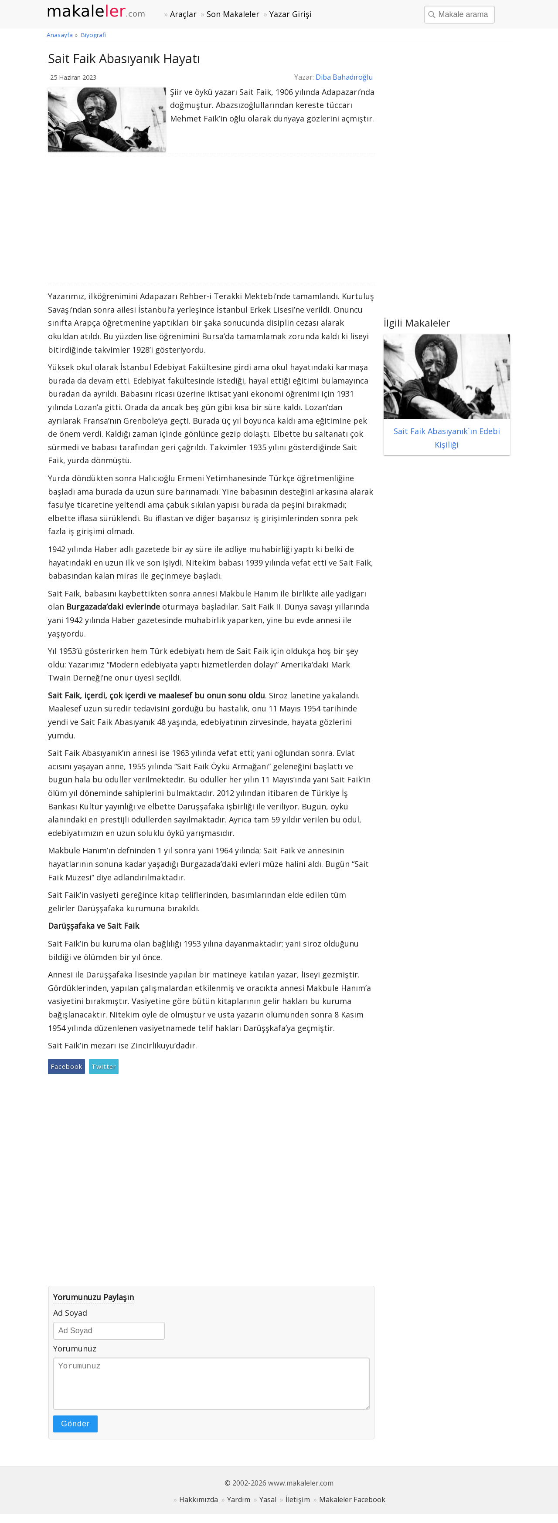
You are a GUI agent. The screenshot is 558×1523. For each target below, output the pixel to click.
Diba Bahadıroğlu (344, 77)
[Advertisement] (211, 219)
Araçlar (183, 14)
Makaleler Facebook (352, 1508)
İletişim (298, 1508)
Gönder (75, 1432)
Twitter (104, 1066)
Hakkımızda (198, 1508)
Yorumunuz (74, 1348)
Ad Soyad (70, 1312)
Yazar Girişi (290, 14)
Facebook (66, 1066)
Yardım (238, 1508)
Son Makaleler (233, 14)
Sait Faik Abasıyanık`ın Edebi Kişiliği (447, 431)
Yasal (267, 1508)
